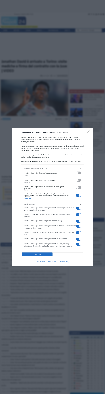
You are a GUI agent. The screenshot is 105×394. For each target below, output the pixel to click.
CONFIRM (37, 254)
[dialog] (52, 197)
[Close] (89, 132)
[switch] (78, 173)
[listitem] (52, 168)
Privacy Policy (64, 262)
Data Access (52, 262)
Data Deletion (40, 262)
